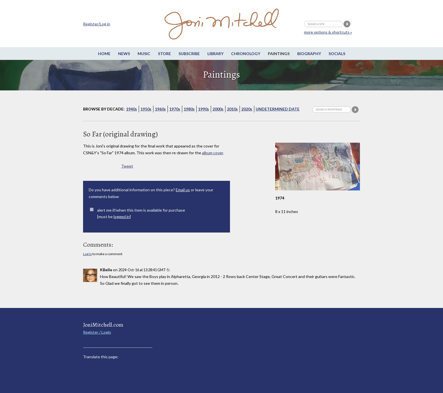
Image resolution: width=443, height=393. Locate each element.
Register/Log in (96, 23)
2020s (246, 109)
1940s (131, 109)
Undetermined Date (277, 109)
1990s (203, 109)
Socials (337, 53)
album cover (212, 152)
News (124, 53)
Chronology (245, 53)
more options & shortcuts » (328, 32)
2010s (232, 109)
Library (215, 53)
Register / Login (97, 332)
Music (144, 53)
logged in (122, 216)
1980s (189, 109)
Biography (309, 53)
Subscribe (189, 53)
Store (164, 53)
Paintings (279, 53)
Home (104, 53)
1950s (145, 109)
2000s (217, 109)
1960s (160, 109)
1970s (174, 109)
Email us (183, 189)
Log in (87, 254)
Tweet (127, 166)
